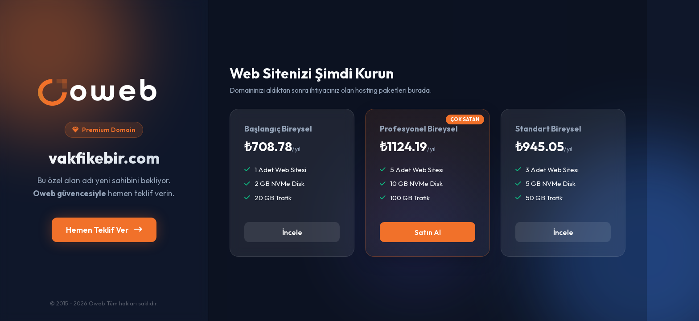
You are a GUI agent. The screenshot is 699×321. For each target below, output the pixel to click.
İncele (292, 232)
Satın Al (428, 232)
